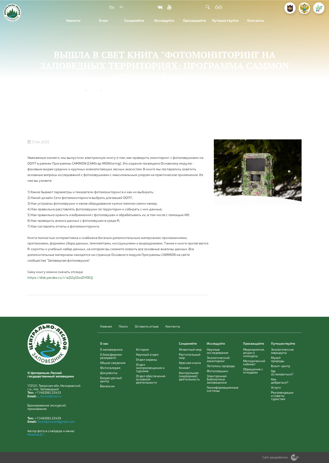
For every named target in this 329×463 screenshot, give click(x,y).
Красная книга (190, 363)
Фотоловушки (217, 371)
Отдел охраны (146, 359)
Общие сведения (112, 363)
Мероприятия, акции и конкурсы (254, 352)
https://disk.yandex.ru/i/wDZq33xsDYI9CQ (60, 277)
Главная (78, 90)
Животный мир (190, 349)
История (142, 349)
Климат (184, 368)
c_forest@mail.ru (49, 396)
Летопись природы (221, 366)
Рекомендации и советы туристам (282, 395)
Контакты (255, 20)
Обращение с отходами (253, 370)
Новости (73, 20)
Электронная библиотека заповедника (217, 379)
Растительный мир (189, 356)
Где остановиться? (282, 372)
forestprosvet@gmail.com (56, 421)
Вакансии (107, 386)
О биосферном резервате (111, 356)
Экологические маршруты (282, 351)
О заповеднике (111, 349)
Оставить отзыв (147, 326)
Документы (108, 373)
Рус (111, 7)
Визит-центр (280, 366)
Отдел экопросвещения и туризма (150, 368)
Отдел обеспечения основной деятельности (150, 379)
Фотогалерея (110, 368)
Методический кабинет (254, 362)
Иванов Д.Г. (36, 434)
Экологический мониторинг (218, 359)
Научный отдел (147, 354)
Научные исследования (217, 351)
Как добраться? (279, 380)
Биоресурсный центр (111, 379)
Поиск (123, 326)
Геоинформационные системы (223, 389)
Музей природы (277, 359)
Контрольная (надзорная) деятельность (189, 376)
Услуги (276, 387)
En (121, 7)
